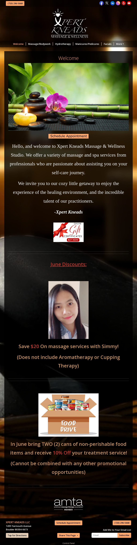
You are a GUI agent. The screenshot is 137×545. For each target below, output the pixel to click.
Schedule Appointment (68, 522)
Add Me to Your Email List (117, 529)
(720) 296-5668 (15, 3)
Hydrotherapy (64, 44)
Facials (109, 44)
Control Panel (69, 543)
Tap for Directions (17, 535)
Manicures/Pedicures (88, 44)
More (119, 44)
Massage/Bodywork (40, 44)
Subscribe (124, 535)
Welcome (19, 44)
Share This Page (67, 535)
